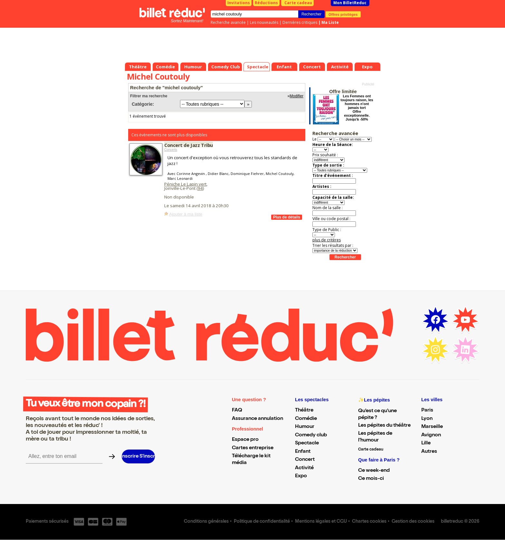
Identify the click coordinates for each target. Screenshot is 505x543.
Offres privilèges (343, 14)
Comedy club (311, 435)
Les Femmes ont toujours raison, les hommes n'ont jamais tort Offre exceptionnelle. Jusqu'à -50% (356, 107)
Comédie (306, 419)
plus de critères (326, 240)
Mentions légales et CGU (321, 521)
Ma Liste (330, 22)
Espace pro (245, 439)
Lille (426, 443)
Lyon (427, 419)
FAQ (237, 410)
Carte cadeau (298, 2)
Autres (429, 451)
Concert (305, 459)
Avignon (431, 435)
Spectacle (307, 443)
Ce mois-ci (371, 478)
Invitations (238, 2)
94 (200, 188)
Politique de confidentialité (262, 521)
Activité (304, 468)
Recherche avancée (228, 22)
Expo (301, 476)
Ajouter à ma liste (185, 214)
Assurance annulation (257, 419)
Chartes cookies (369, 521)
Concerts (170, 149)
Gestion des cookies (413, 521)
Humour (304, 427)
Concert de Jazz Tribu (188, 145)
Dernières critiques (299, 22)
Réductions (266, 2)
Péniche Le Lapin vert (185, 184)
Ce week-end (374, 470)
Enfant (302, 451)
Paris (427, 410)
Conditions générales (206, 521)
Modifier (296, 96)
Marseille (432, 427)
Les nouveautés (264, 22)
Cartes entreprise (252, 448)
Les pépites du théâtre (384, 425)
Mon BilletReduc (350, 2)
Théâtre (304, 410)
